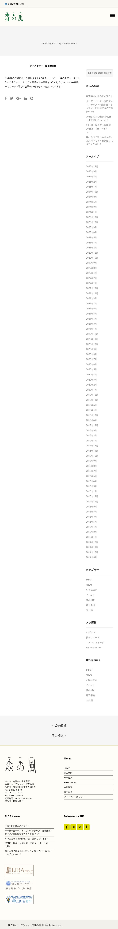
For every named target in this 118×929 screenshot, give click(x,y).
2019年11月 (92, 400)
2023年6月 (91, 232)
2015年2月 (91, 532)
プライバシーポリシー (74, 797)
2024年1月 (91, 212)
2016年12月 (92, 445)
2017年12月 (92, 425)
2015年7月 (91, 517)
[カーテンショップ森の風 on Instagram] (73, 827)
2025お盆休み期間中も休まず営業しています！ (27, 838)
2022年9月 (91, 263)
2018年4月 (91, 420)
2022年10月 (92, 257)
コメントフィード (95, 642)
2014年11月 (92, 547)
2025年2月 (91, 181)
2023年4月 (91, 242)
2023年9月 (91, 227)
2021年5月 (91, 313)
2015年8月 (91, 511)
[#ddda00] (67, 827)
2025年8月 (91, 176)
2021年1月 (91, 329)
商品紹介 (90, 600)
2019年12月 (92, 395)
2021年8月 (91, 298)
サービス (68, 777)
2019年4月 (91, 410)
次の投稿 (59, 725)
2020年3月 (91, 379)
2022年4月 (91, 273)
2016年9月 (91, 461)
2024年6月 (91, 202)
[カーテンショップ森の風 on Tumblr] (87, 827)
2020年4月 (91, 374)
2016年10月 (92, 456)
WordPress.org (93, 647)
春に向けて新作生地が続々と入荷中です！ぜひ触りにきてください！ (99, 141)
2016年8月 (91, 466)
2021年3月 (91, 324)
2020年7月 (91, 359)
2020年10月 (92, 344)
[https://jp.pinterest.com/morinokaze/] (80, 827)
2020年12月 (92, 334)
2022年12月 (92, 252)
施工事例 (90, 605)
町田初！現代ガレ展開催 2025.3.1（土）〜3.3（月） (99, 129)
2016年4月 (91, 481)
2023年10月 (92, 222)
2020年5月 (91, 369)
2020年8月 (91, 354)
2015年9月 (91, 506)
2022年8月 (91, 268)
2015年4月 (91, 527)
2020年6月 (91, 364)
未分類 (89, 610)
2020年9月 (91, 349)
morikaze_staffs (69, 43)
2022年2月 (91, 278)
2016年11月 (92, 450)
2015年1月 (91, 537)
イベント (90, 595)
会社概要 (68, 787)
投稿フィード (92, 637)
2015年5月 (91, 522)
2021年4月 (91, 319)
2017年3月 (91, 435)
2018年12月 (92, 415)
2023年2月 (91, 247)
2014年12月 (92, 542)
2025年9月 (91, 171)
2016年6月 (91, 476)
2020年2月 (91, 384)
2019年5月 (91, 405)
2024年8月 (91, 197)
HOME (67, 768)
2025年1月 (91, 186)
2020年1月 (91, 390)
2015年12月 (92, 496)
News (89, 584)
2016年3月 (91, 486)
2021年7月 (91, 303)
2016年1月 (91, 491)
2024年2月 (91, 207)
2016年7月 (91, 471)
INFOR (89, 579)
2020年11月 (92, 339)
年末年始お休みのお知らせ (99, 96)
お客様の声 (91, 589)
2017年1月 (91, 440)
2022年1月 (91, 283)
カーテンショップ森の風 (28, 925)
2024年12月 (92, 192)
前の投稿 (59, 735)
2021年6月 (91, 308)
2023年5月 (91, 237)
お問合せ (68, 792)
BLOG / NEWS (70, 782)
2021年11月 (92, 293)
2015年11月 (92, 501)
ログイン (90, 632)
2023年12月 (92, 217)
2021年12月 (92, 288)
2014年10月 (92, 552)
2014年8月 (91, 557)
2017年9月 (91, 430)
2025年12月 (92, 166)
